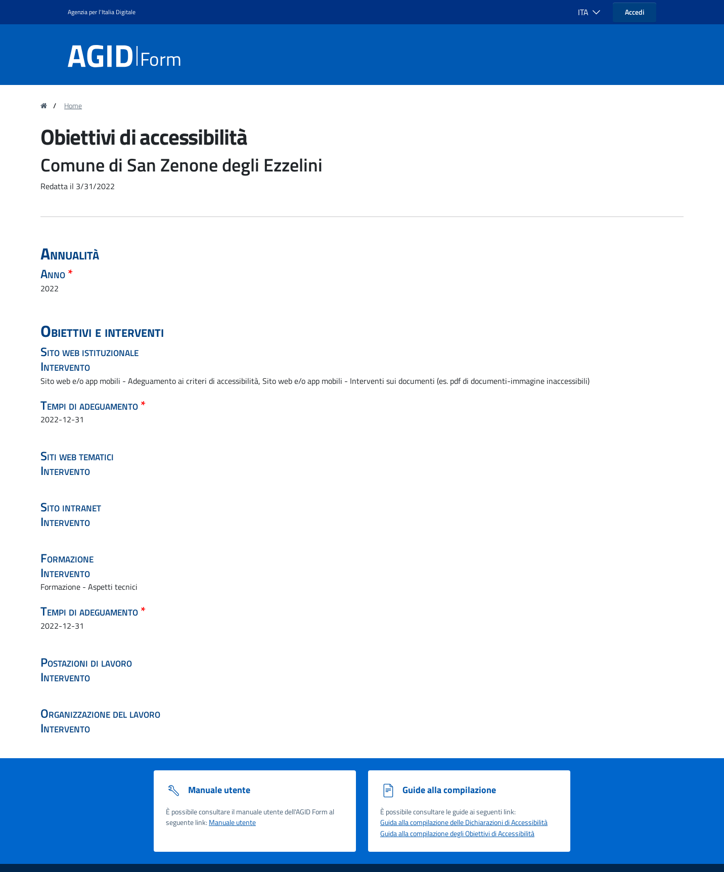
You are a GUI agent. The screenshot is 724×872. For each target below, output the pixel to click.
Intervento (65, 366)
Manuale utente (232, 822)
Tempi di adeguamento (90, 405)
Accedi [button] (634, 12)
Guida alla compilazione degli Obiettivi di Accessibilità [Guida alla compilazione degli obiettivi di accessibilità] (457, 833)
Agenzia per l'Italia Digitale (101, 12)
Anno (54, 274)
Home (73, 105)
